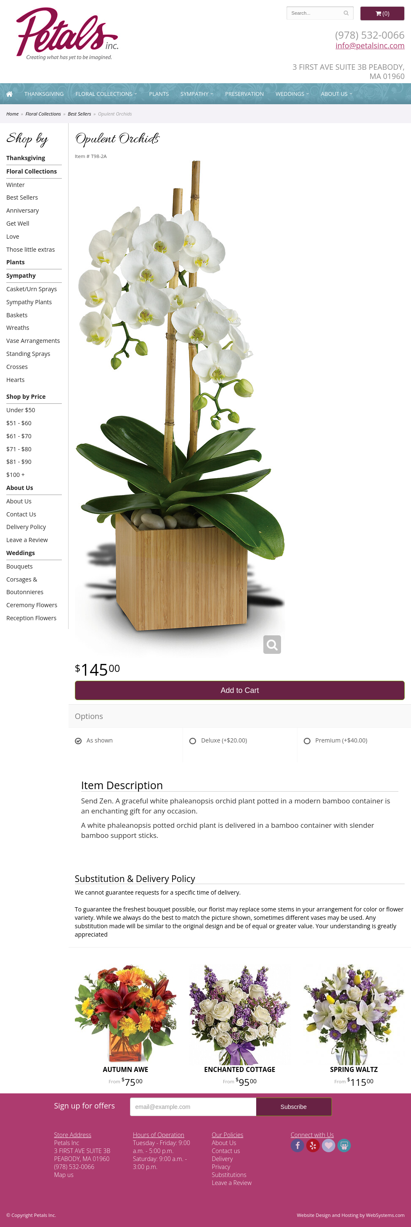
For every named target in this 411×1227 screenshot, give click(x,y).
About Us (334, 93)
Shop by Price (25, 396)
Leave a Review (27, 540)
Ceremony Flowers (31, 605)
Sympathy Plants (29, 302)
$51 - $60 (19, 423)
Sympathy (194, 93)
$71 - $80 (19, 449)
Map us (64, 1175)
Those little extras (30, 249)
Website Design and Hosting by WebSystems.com (351, 1215)
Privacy (221, 1167)
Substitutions (229, 1175)
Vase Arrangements (33, 341)
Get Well (17, 223)
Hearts (15, 380)
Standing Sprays (28, 354)
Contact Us (21, 514)
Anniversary (22, 210)
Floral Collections (104, 93)
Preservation (244, 93)
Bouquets (19, 566)
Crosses (17, 367)
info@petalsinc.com (370, 45)
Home (12, 114)
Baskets (16, 315)
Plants (159, 93)
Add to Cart (239, 690)
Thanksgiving (44, 93)
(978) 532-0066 (370, 35)
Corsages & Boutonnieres (24, 585)
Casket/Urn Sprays (31, 289)
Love (12, 236)
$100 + (15, 475)
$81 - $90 (19, 462)
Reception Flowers (31, 618)
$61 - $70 (19, 436)
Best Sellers (79, 114)
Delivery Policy (26, 527)
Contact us (226, 1151)
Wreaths (17, 328)
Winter (15, 185)
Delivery (222, 1159)
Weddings (290, 93)
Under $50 (20, 410)
